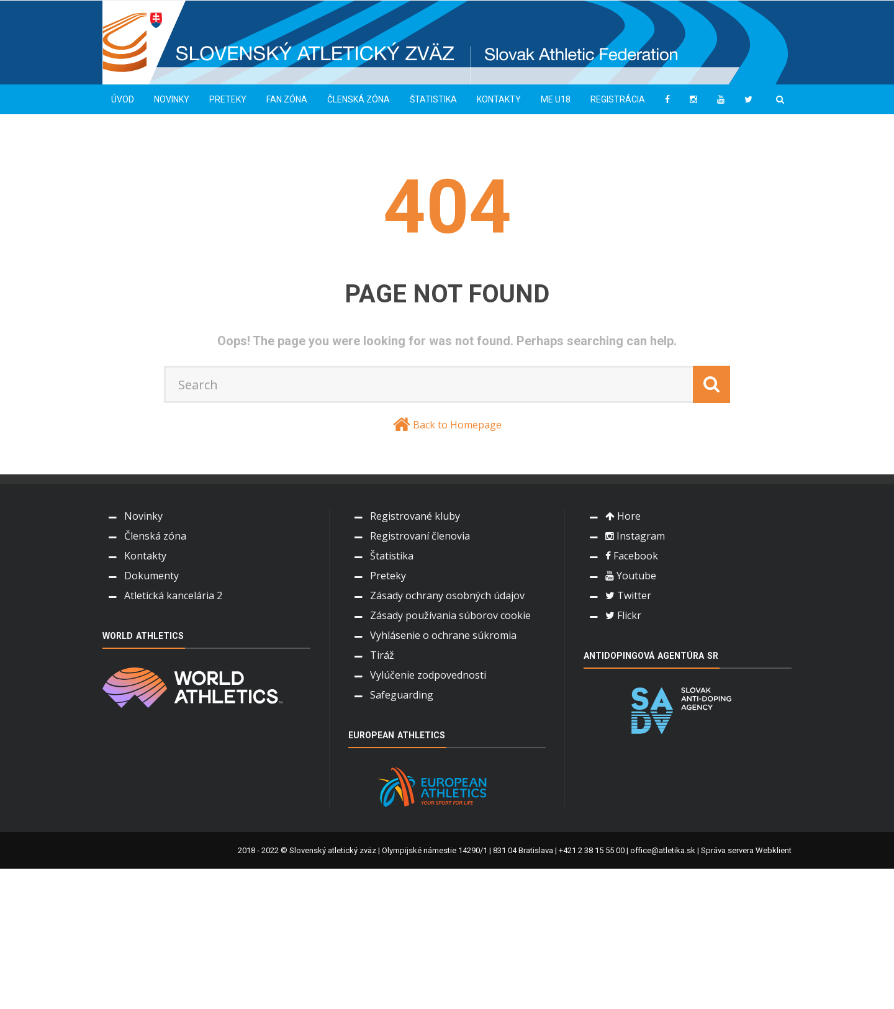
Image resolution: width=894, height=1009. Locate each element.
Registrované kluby (415, 516)
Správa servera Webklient (746, 850)
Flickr (623, 615)
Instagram (635, 536)
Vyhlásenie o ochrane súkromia (443, 635)
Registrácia (617, 99)
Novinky (171, 99)
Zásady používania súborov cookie (450, 615)
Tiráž (382, 655)
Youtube (630, 575)
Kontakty (499, 99)
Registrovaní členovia (420, 536)
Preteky (227, 99)
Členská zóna (358, 99)
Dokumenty (151, 575)
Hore (623, 516)
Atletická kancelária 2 (173, 595)
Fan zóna (286, 99)
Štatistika (433, 99)
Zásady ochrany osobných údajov (447, 595)
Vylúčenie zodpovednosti (428, 675)
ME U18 (556, 99)
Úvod (122, 99)
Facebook (631, 556)
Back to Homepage (457, 425)
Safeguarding (401, 695)
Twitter (628, 595)
